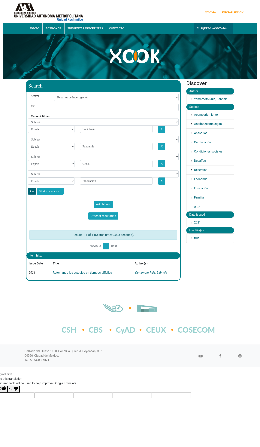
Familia (199, 197)
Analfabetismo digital (208, 124)
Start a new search (50, 191)
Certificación (202, 142)
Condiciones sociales (208, 151)
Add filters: (103, 204)
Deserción (200, 170)
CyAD (125, 329)
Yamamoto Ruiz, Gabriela (151, 272)
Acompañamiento (206, 114)
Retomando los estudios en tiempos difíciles (82, 272)
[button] (212, 12)
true (196, 238)
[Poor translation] (14, 389)
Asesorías (200, 133)
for (32, 106)
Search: (32, 95)
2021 (197, 222)
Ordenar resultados (103, 216)
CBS (96, 329)
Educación (201, 188)
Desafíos (200, 160)
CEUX (156, 329)
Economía (200, 179)
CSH (69, 329)
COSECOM (188, 329)
